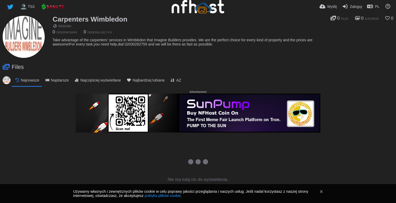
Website (62, 26)
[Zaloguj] (352, 6)
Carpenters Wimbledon (90, 19)
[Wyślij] (328, 6)
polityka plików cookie (163, 196)
